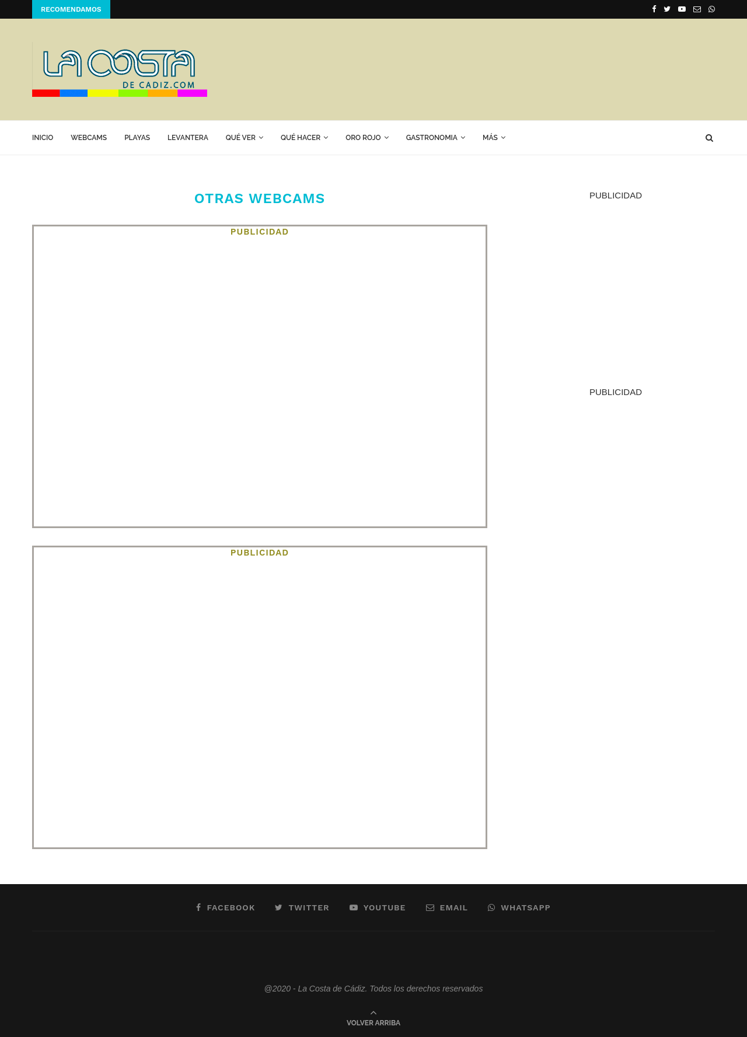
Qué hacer (300, 138)
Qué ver (241, 138)
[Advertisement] (502, 69)
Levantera (187, 138)
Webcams (89, 138)
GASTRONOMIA (432, 138)
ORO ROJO (363, 138)
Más (490, 138)
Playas (137, 138)
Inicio (42, 138)
